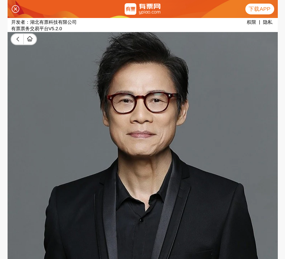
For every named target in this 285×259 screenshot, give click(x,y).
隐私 (267, 22)
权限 (251, 22)
